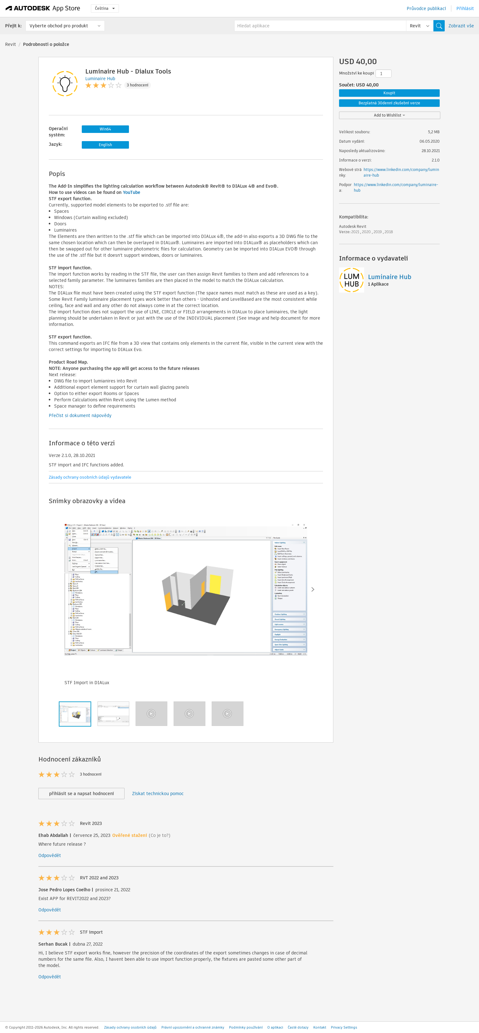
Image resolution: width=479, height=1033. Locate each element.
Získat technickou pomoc (158, 793)
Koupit (389, 93)
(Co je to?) (159, 835)
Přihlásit (465, 8)
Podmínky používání (246, 1027)
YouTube (131, 192)
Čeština (105, 8)
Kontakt (319, 1027)
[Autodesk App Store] (43, 8)
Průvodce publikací (426, 8)
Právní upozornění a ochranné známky (192, 1027)
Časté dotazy (298, 1027)
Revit (10, 44)
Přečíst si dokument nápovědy (80, 415)
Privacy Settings (344, 1027)
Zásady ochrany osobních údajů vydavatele (90, 477)
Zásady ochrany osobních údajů (130, 1027)
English (105, 144)
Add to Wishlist (389, 115)
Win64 (105, 129)
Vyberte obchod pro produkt (59, 26)
